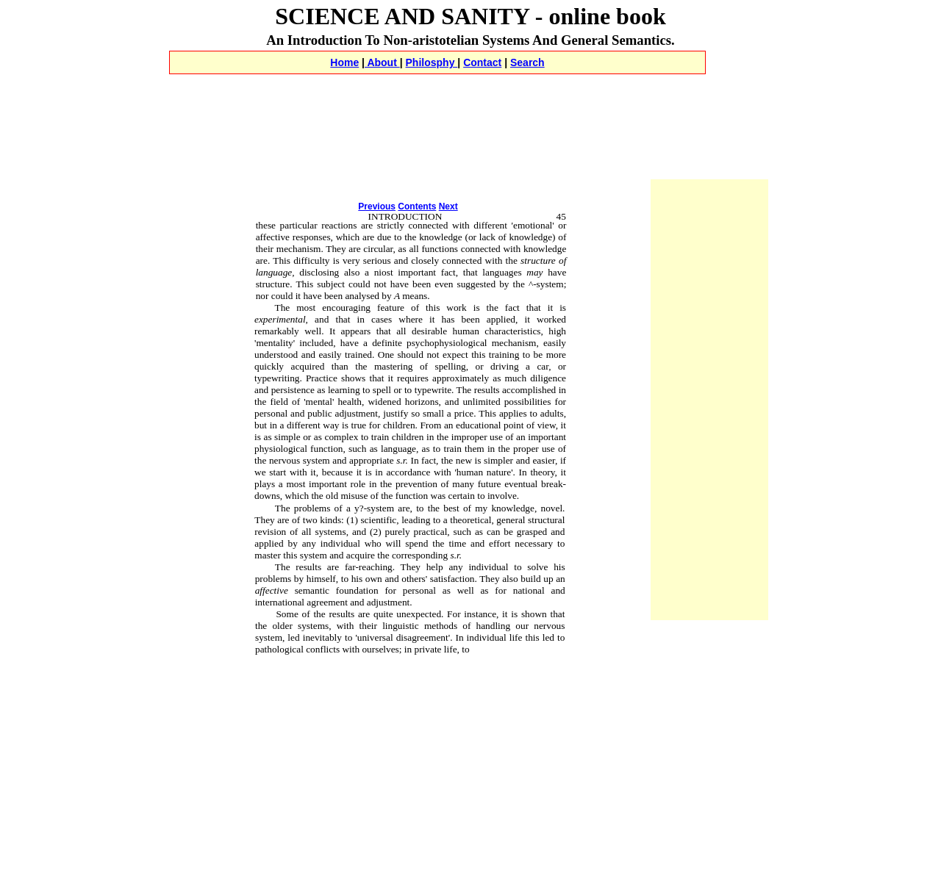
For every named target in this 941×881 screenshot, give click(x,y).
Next (448, 206)
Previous (377, 206)
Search (527, 62)
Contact (482, 62)
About (382, 62)
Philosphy (432, 62)
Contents (417, 206)
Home (344, 62)
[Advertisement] (470, 90)
